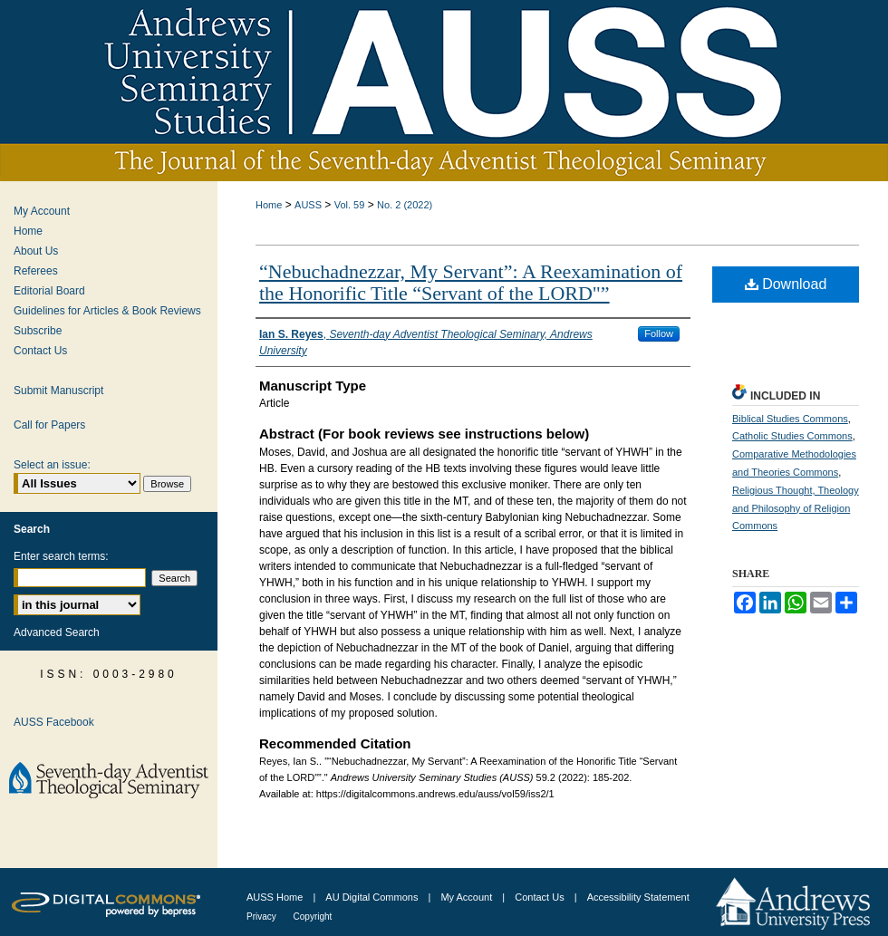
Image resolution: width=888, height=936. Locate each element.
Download (786, 284)
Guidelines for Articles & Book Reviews (107, 310)
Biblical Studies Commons (790, 418)
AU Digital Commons (372, 897)
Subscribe (38, 330)
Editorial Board (49, 291)
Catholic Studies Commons (792, 435)
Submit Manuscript (58, 390)
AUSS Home (274, 897)
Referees (36, 271)
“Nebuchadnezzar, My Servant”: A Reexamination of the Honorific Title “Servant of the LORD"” (470, 282)
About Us (36, 251)
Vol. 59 (349, 204)
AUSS (308, 204)
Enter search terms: (61, 556)
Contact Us (40, 350)
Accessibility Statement (638, 897)
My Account (42, 211)
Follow (658, 333)
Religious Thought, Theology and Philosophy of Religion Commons (795, 508)
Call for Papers (49, 425)
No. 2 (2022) (404, 204)
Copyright (313, 917)
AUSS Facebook (54, 722)
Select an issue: (52, 464)
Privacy (262, 917)
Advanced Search (57, 632)
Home (269, 204)
